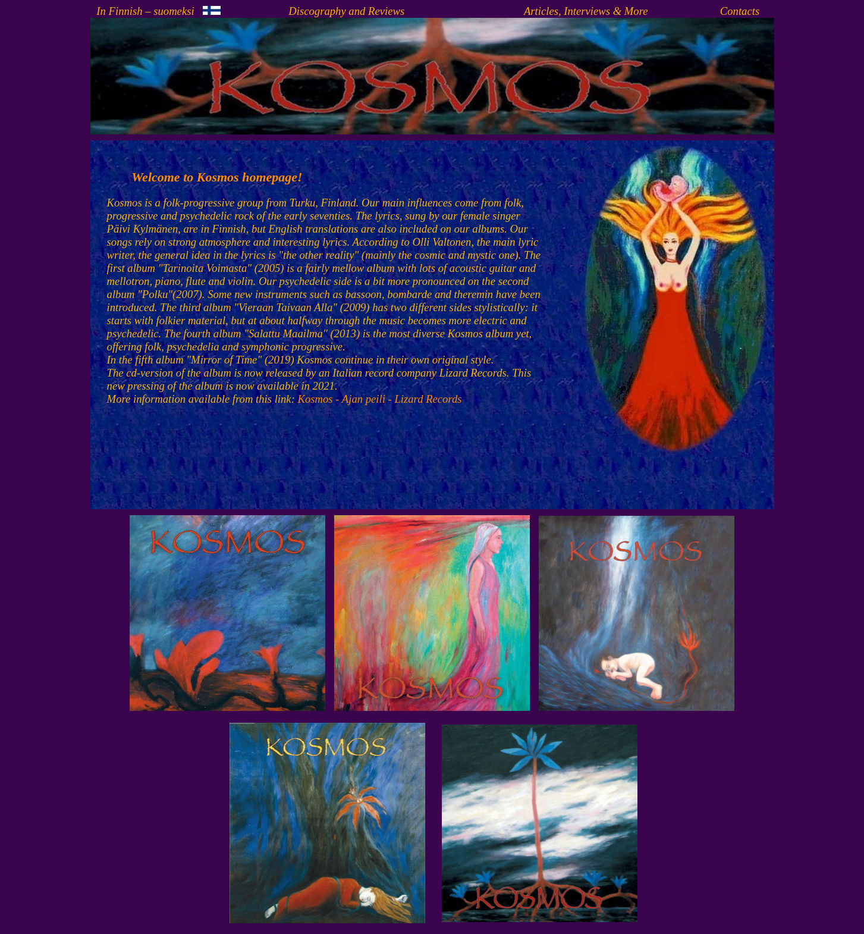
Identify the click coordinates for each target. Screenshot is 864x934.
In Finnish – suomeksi (158, 11)
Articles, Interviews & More (586, 11)
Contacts (739, 11)
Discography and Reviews (346, 11)
